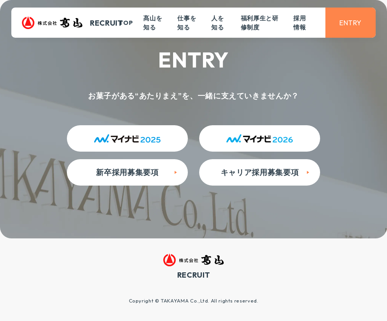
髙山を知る (152, 22)
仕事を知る (186, 22)
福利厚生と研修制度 (260, 22)
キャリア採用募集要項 (260, 172)
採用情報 (299, 22)
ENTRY (350, 22)
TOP (126, 22)
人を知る (217, 22)
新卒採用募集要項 (127, 172)
